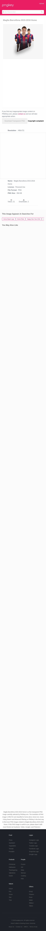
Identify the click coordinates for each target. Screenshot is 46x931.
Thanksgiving (13, 870)
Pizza (10, 840)
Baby (22, 870)
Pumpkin (11, 851)
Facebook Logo (34, 848)
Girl (22, 867)
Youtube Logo (33, 846)
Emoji (31, 891)
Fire (10, 891)
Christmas (12, 864)
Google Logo (33, 854)
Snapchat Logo (34, 851)
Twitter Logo (33, 843)
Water (31, 900)
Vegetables (12, 846)
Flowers (31, 894)
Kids (22, 878)
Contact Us (19, 927)
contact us (21, 114)
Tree (10, 900)
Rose (30, 897)
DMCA (26, 927)
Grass (11, 894)
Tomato (11, 848)
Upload (41, 3)
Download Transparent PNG (15, 121)
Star (10, 897)
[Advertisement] (23, 83)
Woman (23, 873)
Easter (11, 876)
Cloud (11, 888)
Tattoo (31, 906)
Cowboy (23, 876)
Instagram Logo (34, 840)
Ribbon (31, 903)
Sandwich (12, 843)
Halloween (12, 867)
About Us (11, 927)
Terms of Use (33, 927)
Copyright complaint (36, 121)
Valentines (12, 873)
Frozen (23, 864)
